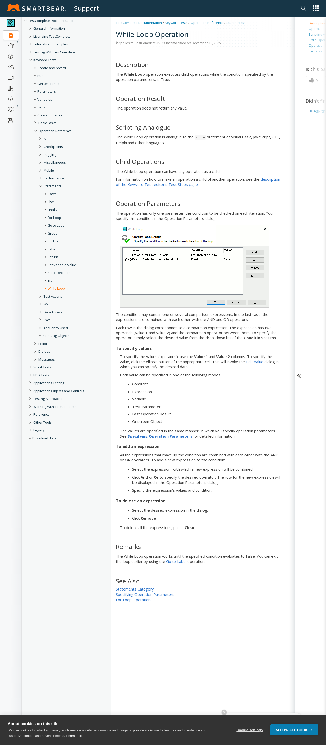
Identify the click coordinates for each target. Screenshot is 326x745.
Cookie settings (249, 732)
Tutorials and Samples (50, 44)
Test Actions (53, 296)
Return (53, 257)
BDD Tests (41, 375)
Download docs (44, 438)
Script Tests (42, 367)
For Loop (54, 217)
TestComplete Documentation (51, 20)
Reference (41, 414)
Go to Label (56, 225)
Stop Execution (59, 272)
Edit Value (254, 361)
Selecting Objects (56, 335)
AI (45, 138)
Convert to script (50, 115)
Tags (41, 107)
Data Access (53, 312)
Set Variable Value (62, 264)
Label (52, 249)
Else (51, 201)
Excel (47, 320)
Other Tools (42, 422)
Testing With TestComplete (54, 52)
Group (53, 233)
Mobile (49, 170)
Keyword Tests (44, 60)
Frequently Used (55, 327)
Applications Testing (48, 383)
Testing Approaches (48, 398)
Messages (46, 359)
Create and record (51, 68)
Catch (52, 194)
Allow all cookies (294, 732)
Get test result (48, 83)
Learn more (74, 738)
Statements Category (135, 589)
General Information (49, 28)
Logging (50, 154)
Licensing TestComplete (52, 36)
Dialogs (44, 351)
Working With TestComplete (54, 406)
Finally (52, 209)
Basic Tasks (47, 123)
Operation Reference (55, 131)
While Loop (56, 288)
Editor (42, 343)
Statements (52, 186)
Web (47, 304)
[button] (316, 8)
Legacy (39, 430)
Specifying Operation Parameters (145, 594)
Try (50, 280)
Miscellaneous (55, 162)
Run (40, 75)
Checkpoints (53, 146)
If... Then (54, 241)
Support (86, 8)
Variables (44, 99)
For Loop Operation (133, 599)
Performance (54, 178)
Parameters (46, 91)
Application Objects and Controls (58, 391)
